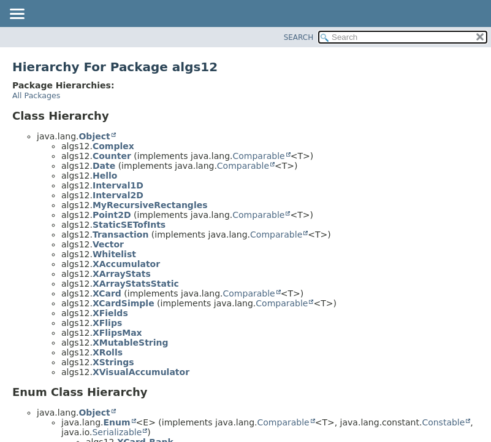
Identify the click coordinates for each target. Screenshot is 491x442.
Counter (112, 156)
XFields (110, 313)
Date (104, 166)
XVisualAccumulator (141, 372)
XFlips (107, 323)
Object (94, 136)
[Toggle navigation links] (16, 14)
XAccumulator (126, 264)
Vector (108, 244)
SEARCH (299, 37)
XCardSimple (123, 303)
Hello (105, 175)
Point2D (112, 215)
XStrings (113, 362)
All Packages (36, 95)
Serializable (117, 432)
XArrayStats (122, 274)
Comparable (259, 156)
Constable (443, 422)
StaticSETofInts (129, 225)
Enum (116, 422)
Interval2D (118, 195)
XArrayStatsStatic (136, 284)
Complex (113, 146)
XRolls (108, 352)
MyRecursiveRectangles (150, 205)
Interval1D (118, 185)
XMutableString (131, 342)
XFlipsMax (117, 333)
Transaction (121, 234)
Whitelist (114, 254)
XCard (107, 293)
